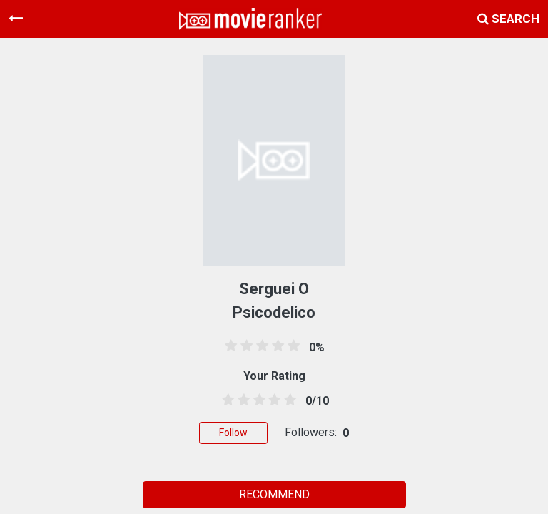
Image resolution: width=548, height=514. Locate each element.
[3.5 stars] (272, 400)
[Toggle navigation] (15, 19)
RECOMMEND (274, 494)
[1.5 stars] (241, 400)
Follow (233, 432)
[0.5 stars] (225, 400)
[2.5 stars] (257, 400)
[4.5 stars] (288, 400)
